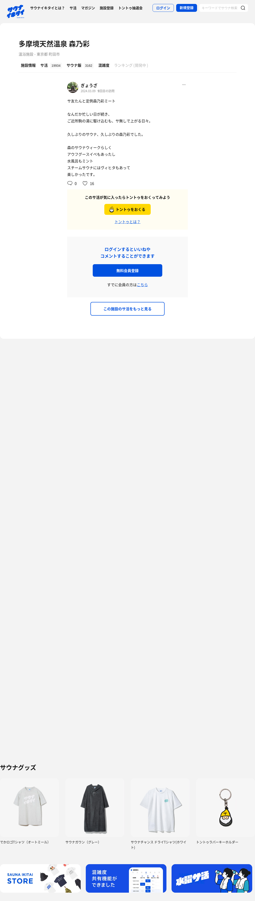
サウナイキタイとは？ (47, 7)
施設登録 (107, 7)
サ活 (73, 7)
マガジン (88, 7)
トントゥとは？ (127, 221)
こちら (142, 284)
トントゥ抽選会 (130, 7)
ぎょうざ (89, 85)
